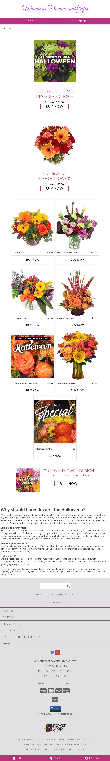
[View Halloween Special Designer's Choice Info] (55, 422)
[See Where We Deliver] (55, 602)
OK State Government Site (71, 744)
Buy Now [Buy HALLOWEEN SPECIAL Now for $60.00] (55, 456)
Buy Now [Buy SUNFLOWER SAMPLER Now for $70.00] (77, 390)
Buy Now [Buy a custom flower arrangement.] (68, 483)
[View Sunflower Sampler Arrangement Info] (77, 356)
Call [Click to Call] (18, 758)
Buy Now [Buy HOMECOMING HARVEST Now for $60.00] (77, 325)
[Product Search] (55, 586)
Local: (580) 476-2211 (55, 676)
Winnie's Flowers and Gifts (55, 8)
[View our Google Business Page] (52, 653)
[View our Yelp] (57, 653)
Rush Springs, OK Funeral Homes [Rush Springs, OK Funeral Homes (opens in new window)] (38, 739)
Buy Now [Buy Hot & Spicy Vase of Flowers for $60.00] (54, 188)
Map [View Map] (55, 758)
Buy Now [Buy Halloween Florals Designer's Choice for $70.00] (54, 106)
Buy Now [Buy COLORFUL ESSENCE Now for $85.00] (32, 325)
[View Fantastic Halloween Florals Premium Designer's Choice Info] (32, 356)
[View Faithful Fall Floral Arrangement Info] (32, 225)
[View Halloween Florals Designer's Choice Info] (55, 61)
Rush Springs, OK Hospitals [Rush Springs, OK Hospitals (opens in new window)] (75, 739)
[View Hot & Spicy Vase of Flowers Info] (55, 143)
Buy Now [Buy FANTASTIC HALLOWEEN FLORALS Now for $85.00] (32, 390)
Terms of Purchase (56, 749)
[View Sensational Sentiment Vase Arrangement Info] (77, 225)
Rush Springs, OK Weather (39, 744)
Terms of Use (76, 749)
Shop (27, 21)
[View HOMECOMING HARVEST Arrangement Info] (77, 291)
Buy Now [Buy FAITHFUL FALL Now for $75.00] (32, 259)
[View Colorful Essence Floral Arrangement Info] (32, 291)
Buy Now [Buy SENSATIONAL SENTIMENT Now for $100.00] (77, 259)
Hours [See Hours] (92, 758)
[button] (55, 709)
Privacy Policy (34, 749)
